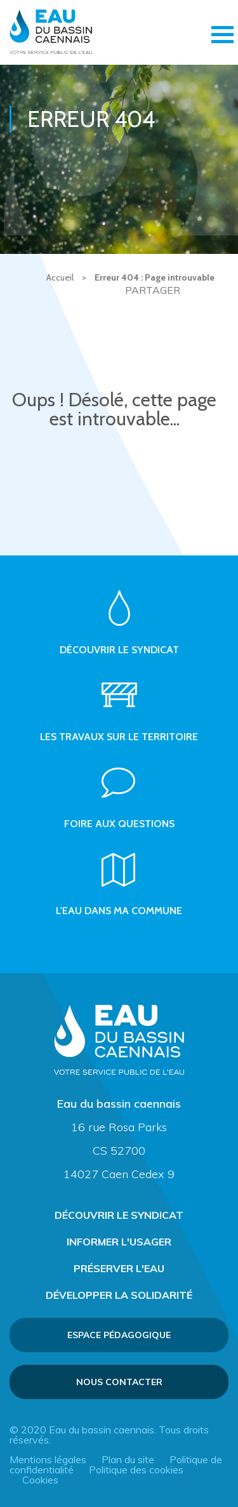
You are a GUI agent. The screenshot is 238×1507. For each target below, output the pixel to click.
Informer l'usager (119, 1241)
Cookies (40, 1479)
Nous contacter (119, 1382)
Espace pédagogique (119, 1335)
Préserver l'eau (119, 1268)
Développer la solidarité (119, 1295)
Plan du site (128, 1459)
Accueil (60, 277)
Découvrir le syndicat (119, 1215)
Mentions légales (48, 1459)
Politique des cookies (136, 1469)
